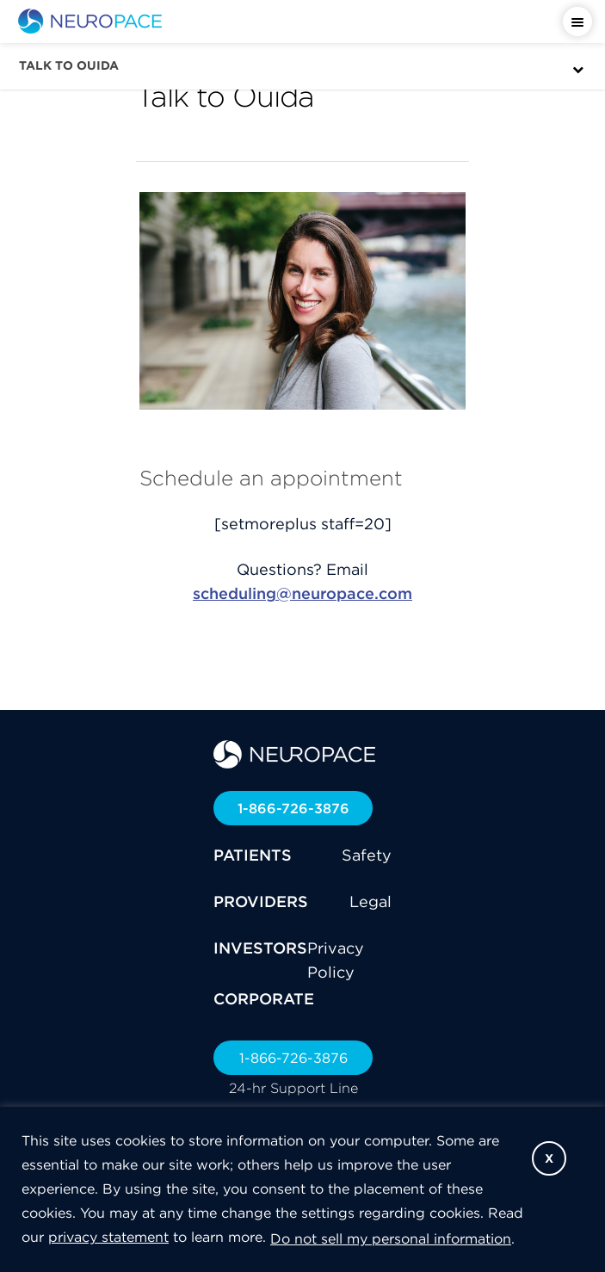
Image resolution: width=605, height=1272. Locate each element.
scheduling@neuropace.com (302, 593)
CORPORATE (263, 999)
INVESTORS (260, 948)
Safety (367, 855)
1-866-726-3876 (293, 808)
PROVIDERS (260, 901)
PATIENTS (252, 855)
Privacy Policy (335, 960)
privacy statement (108, 1236)
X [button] (549, 1158)
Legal (370, 901)
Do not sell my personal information (390, 1238)
